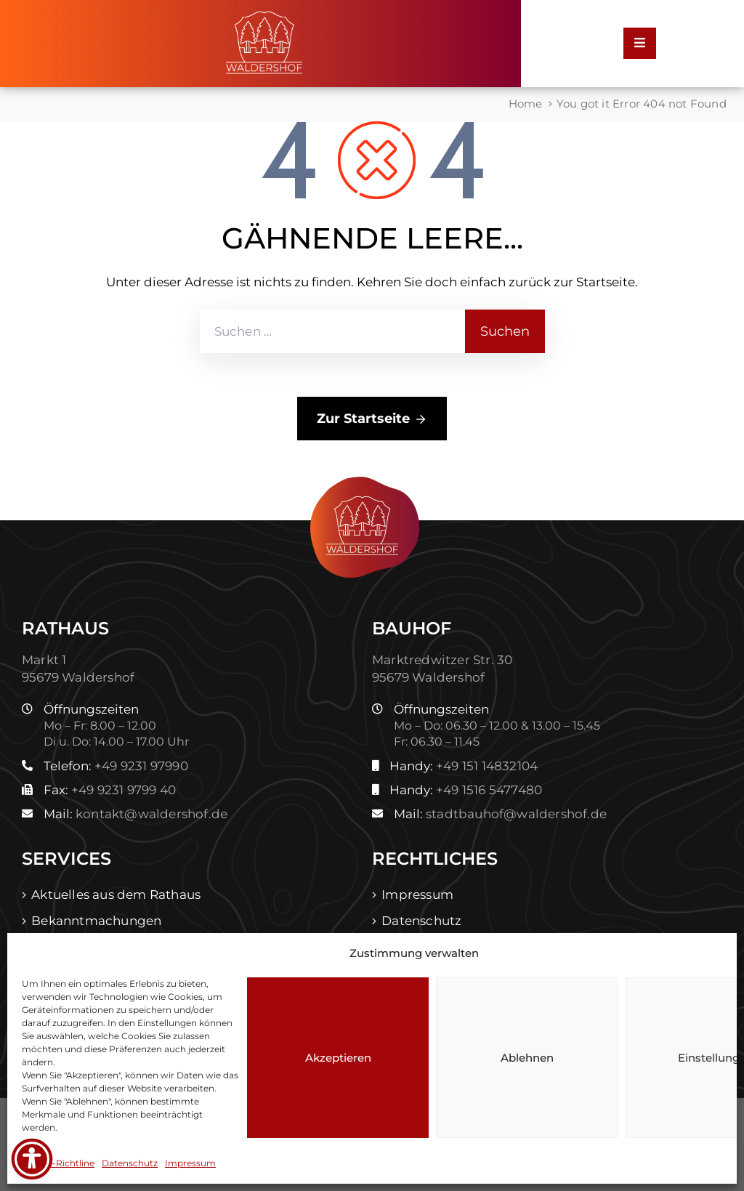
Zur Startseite (372, 419)
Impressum (190, 1163)
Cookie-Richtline (58, 1163)
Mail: (135, 814)
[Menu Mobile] (639, 43)
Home (526, 103)
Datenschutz (130, 1163)
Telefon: (116, 766)
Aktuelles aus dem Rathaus (116, 894)
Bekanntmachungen (96, 920)
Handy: (463, 766)
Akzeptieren (338, 1058)
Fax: (110, 790)
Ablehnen (527, 1058)
